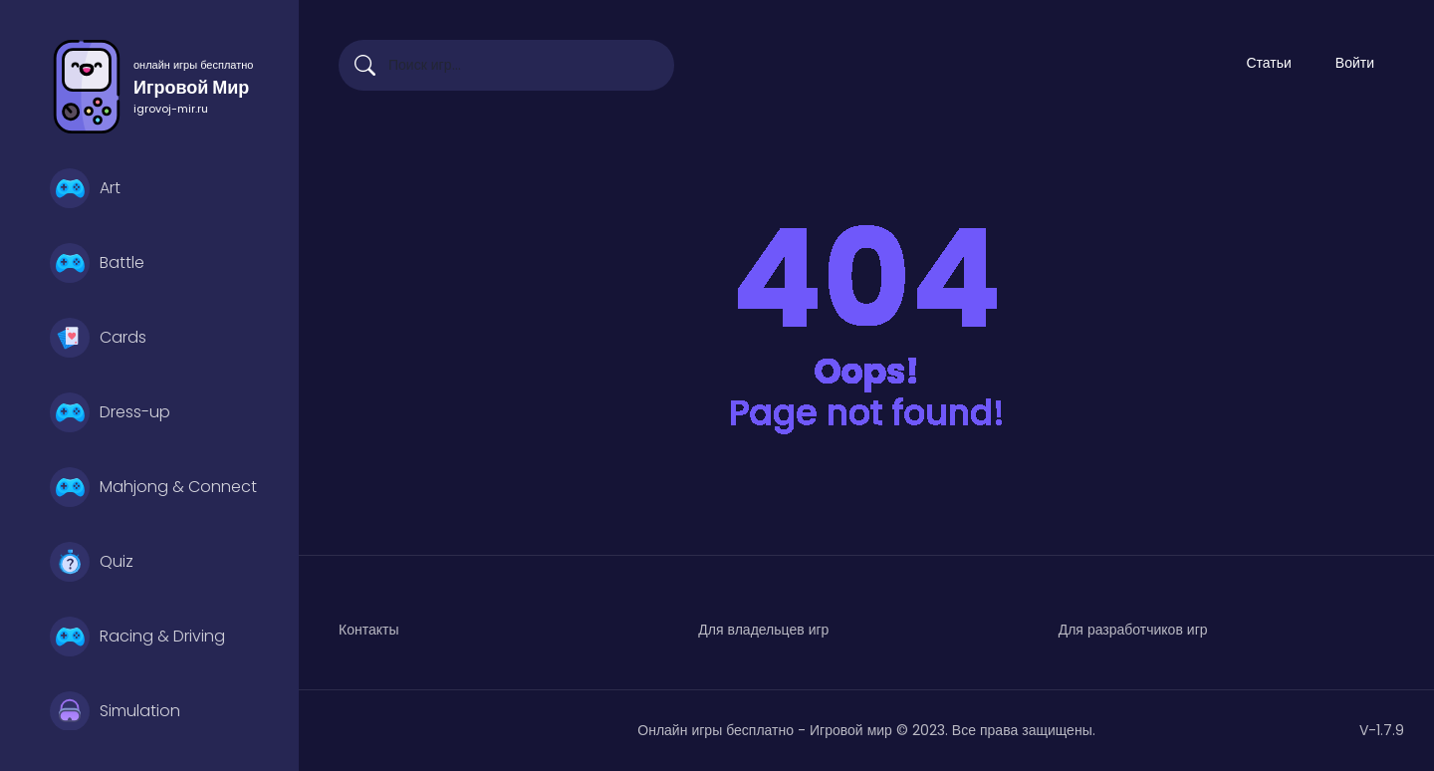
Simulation (115, 711)
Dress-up (110, 412)
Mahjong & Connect (153, 487)
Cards (98, 338)
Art (85, 188)
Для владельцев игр (763, 630)
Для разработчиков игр (1133, 630)
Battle (97, 263)
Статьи (1268, 63)
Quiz (91, 562)
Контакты (368, 630)
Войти (1354, 63)
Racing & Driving (137, 636)
